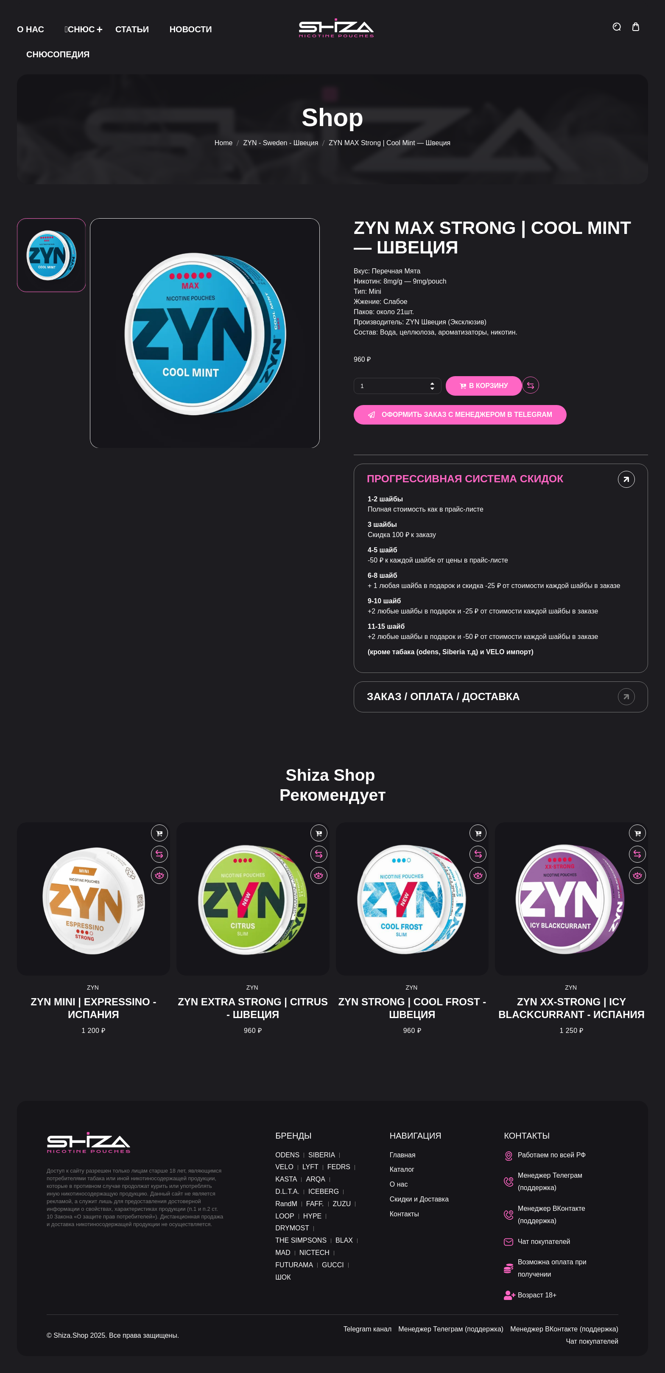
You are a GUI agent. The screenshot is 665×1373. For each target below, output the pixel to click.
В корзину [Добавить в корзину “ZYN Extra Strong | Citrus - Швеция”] (318, 832)
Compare (530, 385)
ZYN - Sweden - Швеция (280, 142)
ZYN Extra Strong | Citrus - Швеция (253, 1008)
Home (224, 142)
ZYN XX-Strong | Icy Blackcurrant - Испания (571, 1008)
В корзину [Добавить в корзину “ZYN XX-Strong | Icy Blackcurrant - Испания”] (637, 832)
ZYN (93, 987)
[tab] (501, 479)
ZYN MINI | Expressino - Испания (93, 1008)
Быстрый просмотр (159, 875)
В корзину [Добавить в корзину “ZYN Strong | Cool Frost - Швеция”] (477, 832)
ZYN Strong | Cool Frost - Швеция (412, 1008)
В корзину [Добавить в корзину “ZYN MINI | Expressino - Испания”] (159, 832)
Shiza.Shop (70, 1335)
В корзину (488, 385)
